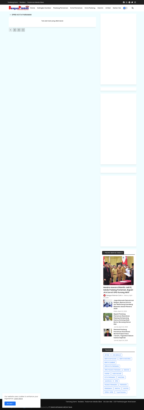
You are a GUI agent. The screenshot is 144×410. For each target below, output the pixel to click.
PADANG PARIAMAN (111, 385)
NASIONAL (121, 377)
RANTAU (117, 388)
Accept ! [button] (10, 403)
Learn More (18, 399)
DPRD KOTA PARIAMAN (112, 366)
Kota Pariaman (76, 8)
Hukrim (100, 8)
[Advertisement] (118, 49)
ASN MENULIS (116, 355)
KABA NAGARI (116, 374)
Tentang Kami (13, 2)
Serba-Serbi (118, 8)
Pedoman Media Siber (35, 2)
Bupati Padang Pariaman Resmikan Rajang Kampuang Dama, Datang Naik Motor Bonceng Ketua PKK (122, 319)
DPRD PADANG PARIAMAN (113, 370)
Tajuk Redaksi (121, 392)
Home (32, 8)
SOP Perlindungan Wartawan (125, 402)
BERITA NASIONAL (125, 359)
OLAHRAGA (108, 381)
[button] (132, 8)
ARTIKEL (107, 355)
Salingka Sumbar (44, 8)
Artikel (108, 8)
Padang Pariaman (60, 8)
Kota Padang (90, 8)
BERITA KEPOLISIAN (110, 359)
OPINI (116, 381)
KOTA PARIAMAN (110, 377)
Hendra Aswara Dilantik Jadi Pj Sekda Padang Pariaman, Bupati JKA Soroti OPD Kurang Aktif (118, 290)
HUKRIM (107, 374)
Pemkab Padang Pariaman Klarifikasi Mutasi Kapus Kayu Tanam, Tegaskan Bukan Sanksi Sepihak (123, 334)
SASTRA (125, 388)
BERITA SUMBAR (110, 362)
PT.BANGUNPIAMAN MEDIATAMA (60, 407)
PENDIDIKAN (108, 388)
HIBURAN (126, 370)
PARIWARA (123, 385)
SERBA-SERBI (109, 392)
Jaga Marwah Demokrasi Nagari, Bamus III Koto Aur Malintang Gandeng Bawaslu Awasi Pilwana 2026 (124, 304)
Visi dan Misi (107, 402)
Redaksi (23, 2)
